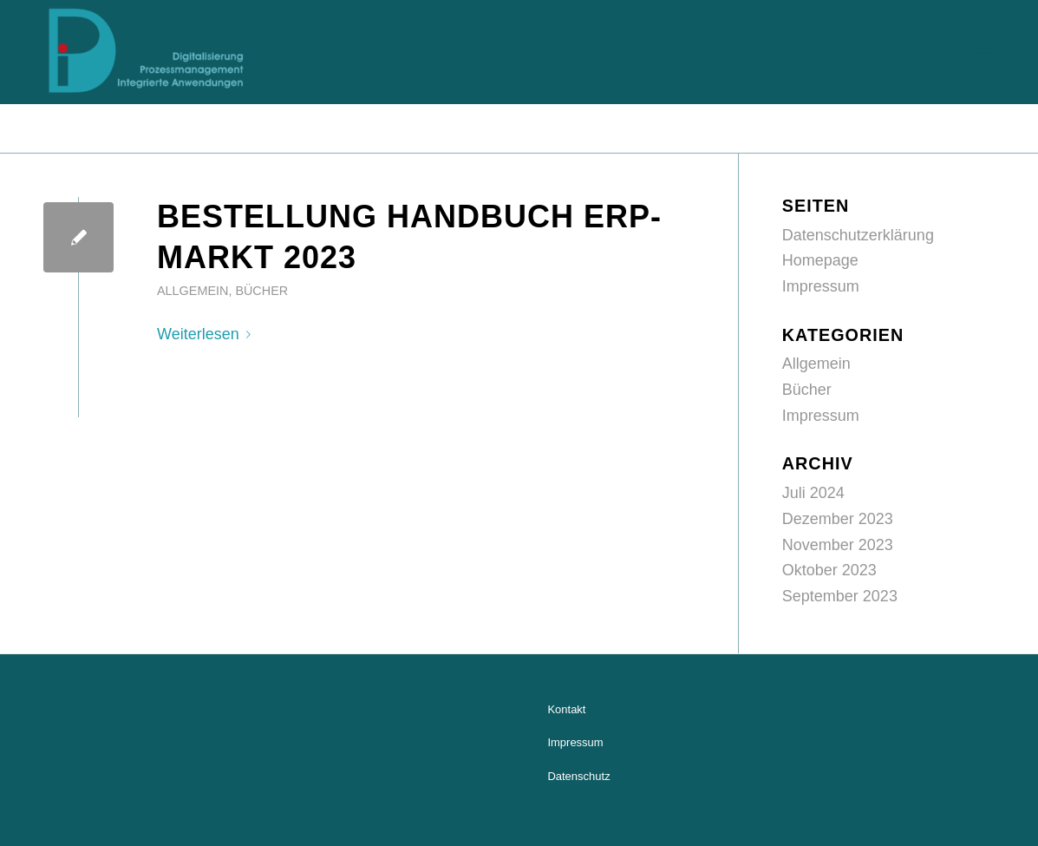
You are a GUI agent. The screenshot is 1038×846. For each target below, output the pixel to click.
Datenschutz (578, 776)
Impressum (820, 286)
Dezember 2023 (837, 519)
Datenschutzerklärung (858, 235)
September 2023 (840, 596)
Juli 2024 (813, 493)
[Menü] (985, 52)
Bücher (261, 291)
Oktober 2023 (829, 570)
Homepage (820, 260)
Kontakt (566, 709)
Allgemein (192, 291)
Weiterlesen (207, 334)
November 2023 (837, 545)
